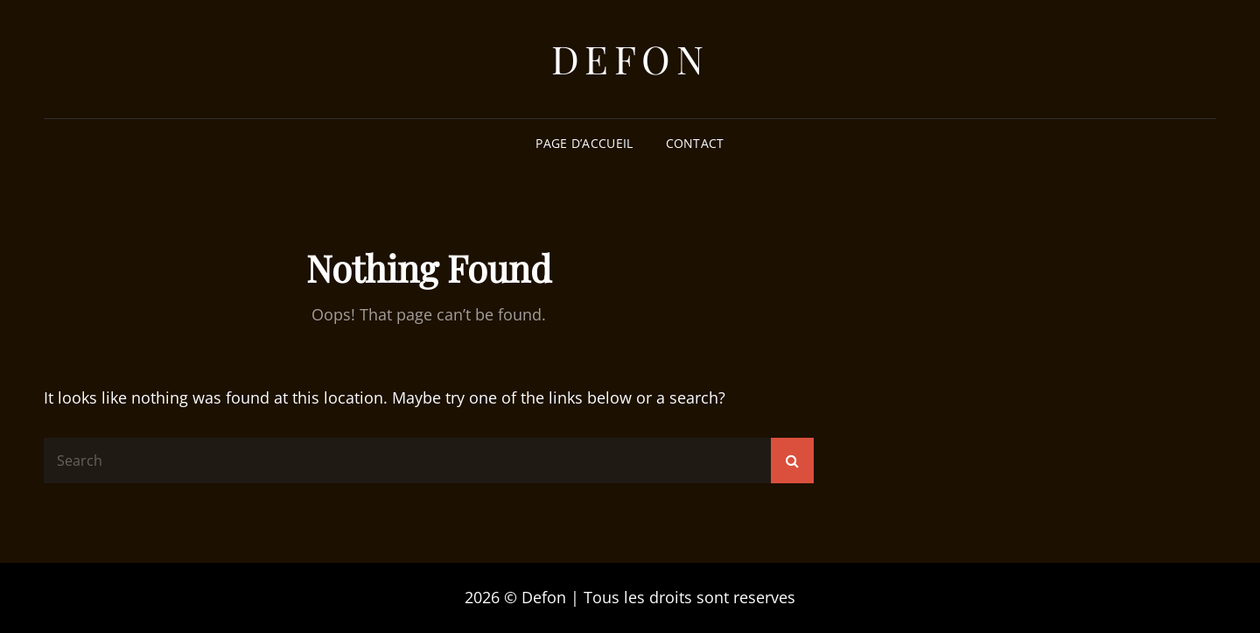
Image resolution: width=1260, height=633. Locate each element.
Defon (630, 58)
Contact (695, 143)
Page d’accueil (584, 143)
